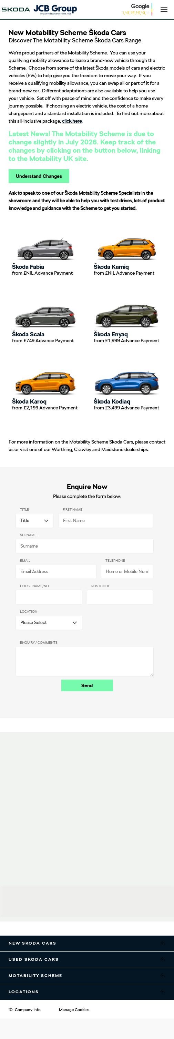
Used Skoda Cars (34, 959)
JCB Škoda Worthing (77, 892)
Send (87, 685)
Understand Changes (39, 176)
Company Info (25, 1009)
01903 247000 (70, 908)
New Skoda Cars (33, 943)
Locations (24, 991)
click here (72, 121)
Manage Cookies (74, 1009)
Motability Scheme (35, 975)
